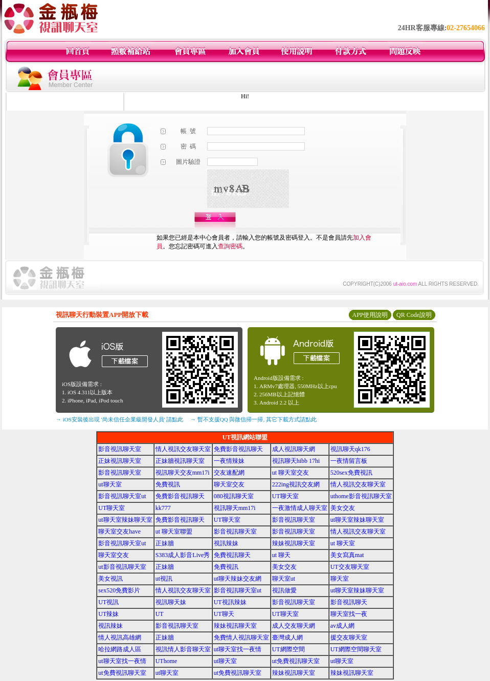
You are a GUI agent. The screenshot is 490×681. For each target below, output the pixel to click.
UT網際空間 (288, 649)
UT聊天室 (285, 496)
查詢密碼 (230, 246)
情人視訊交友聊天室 (183, 449)
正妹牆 (164, 543)
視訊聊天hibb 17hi (296, 460)
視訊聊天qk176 (350, 449)
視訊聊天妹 (170, 602)
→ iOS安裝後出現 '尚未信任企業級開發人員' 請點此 (119, 419)
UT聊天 (224, 614)
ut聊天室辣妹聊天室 (125, 519)
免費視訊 (167, 484)
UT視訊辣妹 (230, 602)
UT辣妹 (108, 614)
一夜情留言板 (348, 460)
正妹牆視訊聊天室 (180, 460)
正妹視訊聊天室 (119, 460)
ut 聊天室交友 (290, 472)
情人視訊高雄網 (119, 637)
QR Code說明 (414, 314)
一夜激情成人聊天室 (299, 508)
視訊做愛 (284, 590)
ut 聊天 (281, 555)
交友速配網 (229, 472)
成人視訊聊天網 (293, 449)
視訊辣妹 (226, 543)
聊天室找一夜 (348, 614)
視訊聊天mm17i (235, 508)
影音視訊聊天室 (119, 449)
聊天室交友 (229, 484)
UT (159, 614)
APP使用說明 (370, 314)
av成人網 (342, 625)
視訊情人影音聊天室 (183, 649)
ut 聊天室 (342, 543)
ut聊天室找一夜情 (237, 649)
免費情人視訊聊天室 (241, 637)
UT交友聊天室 (349, 566)
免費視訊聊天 (232, 555)
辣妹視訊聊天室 (293, 543)
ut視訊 (163, 578)
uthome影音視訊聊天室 (361, 496)
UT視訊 (108, 602)
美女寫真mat (347, 555)
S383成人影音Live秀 (182, 555)
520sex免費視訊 (351, 472)
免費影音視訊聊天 (238, 449)
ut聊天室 (109, 484)
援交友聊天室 (348, 637)
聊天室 (339, 578)
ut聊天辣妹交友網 (237, 578)
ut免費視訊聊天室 (296, 661)
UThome (166, 661)
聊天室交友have (119, 531)
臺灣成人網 (287, 637)
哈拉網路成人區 (119, 649)
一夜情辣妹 (229, 460)
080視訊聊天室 (234, 496)
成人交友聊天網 (293, 625)
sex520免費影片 (119, 590)
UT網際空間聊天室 (356, 649)
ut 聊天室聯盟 (173, 531)
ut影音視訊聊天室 (122, 566)
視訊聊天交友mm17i (182, 472)
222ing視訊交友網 (296, 484)
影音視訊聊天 (348, 602)
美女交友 (342, 508)
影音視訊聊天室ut (122, 496)
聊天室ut (283, 578)
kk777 (163, 508)
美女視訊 (110, 578)
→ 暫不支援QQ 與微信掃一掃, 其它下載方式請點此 (253, 419)
